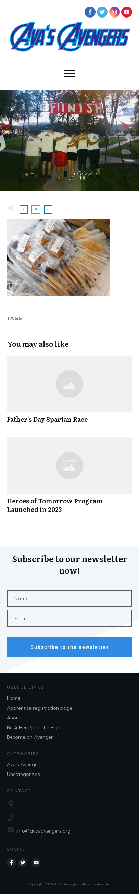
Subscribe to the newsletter (69, 647)
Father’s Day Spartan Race (69, 393)
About (14, 717)
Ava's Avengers (24, 764)
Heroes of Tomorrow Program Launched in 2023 (69, 478)
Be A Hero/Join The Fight (34, 727)
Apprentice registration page (39, 708)
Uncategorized (23, 774)
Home (14, 698)
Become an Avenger (30, 737)
